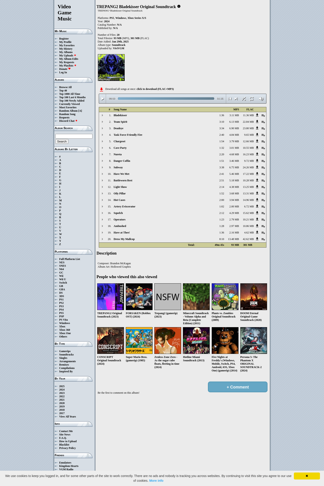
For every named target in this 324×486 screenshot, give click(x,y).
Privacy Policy (67, 448)
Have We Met (121, 173)
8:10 (221, 239)
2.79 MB (234, 219)
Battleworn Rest (123, 180)
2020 (62, 403)
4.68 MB (234, 154)
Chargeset (119, 141)
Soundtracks (66, 354)
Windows (64, 323)
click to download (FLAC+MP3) (155, 89)
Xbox (62, 326)
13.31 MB (248, 193)
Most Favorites (67, 107)
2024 (62, 389)
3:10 (221, 121)
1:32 (221, 147)
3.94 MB (234, 200)
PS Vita (63, 319)
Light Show (120, 187)
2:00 (221, 200)
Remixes (64, 364)
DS (61, 292)
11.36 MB (248, 115)
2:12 (221, 213)
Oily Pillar (120, 193)
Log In (63, 72)
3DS (61, 296)
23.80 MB (248, 128)
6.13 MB (234, 121)
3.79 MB (234, 141)
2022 (62, 396)
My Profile (65, 42)
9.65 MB (249, 134)
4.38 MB (234, 187)
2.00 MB (234, 206)
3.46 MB (234, 160)
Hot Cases (119, 200)
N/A (115, 28)
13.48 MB (233, 239)
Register (64, 38)
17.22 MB (248, 173)
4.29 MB (234, 213)
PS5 (61, 313)
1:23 (221, 219)
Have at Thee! (122, 232)
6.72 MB (249, 206)
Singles (63, 358)
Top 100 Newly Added (71, 100)
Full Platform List (69, 259)
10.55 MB (248, 147)
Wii (61, 275)
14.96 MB (248, 200)
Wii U (62, 279)
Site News (64, 434)
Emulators (65, 462)
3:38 (221, 167)
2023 (62, 393)
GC (61, 272)
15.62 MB (248, 213)
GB (61, 286)
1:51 (221, 160)
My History (65, 48)
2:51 (221, 180)
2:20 (221, 154)
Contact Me (66, 431)
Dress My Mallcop (124, 239)
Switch (63, 282)
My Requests (66, 62)
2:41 (221, 173)
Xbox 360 (64, 329)
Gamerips (65, 351)
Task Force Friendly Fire (128, 134)
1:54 (221, 141)
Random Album (68, 110)
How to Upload (67, 441)
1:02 (221, 206)
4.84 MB (234, 134)
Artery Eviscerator (124, 206)
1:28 (221, 226)
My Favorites (66, 45)
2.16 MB (234, 232)
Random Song (67, 114)
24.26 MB (248, 167)
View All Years (67, 416)
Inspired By (66, 371)
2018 (62, 409)
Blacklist (64, 444)
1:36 (221, 115)
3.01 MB (234, 147)
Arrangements (67, 361)
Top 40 (63, 90)
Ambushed (120, 226)
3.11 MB (234, 115)
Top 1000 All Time (69, 93)
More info (156, 480)
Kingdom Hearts (69, 466)
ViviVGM (118, 48)
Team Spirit (120, 121)
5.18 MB (234, 180)
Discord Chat (68, 120)
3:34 (221, 128)
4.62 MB (249, 232)
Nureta (118, 154)
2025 (62, 386)
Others (63, 336)
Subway (118, 167)
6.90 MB (234, 128)
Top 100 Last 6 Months (72, 97)
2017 (62, 413)
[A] (80, 110)
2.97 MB (234, 226)
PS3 (61, 306)
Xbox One (65, 333)
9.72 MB (249, 160)
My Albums (66, 52)
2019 (62, 406)
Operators (120, 219)
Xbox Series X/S (137, 18)
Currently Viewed (69, 104)
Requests (64, 117)
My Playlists (67, 65)
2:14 (221, 187)
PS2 (61, 302)
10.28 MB (248, 180)
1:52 (221, 193)
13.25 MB (248, 187)
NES (61, 262)
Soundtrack (118, 45)
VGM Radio (66, 469)
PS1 (61, 299)
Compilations (67, 368)
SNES (62, 265)
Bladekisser (120, 115)
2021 (62, 399)
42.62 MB (248, 239)
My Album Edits (68, 58)
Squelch (118, 213)
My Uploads (67, 55)
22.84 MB (248, 121)
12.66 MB (248, 141)
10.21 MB (248, 219)
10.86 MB (248, 226)
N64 (61, 269)
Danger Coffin (122, 160)
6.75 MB (234, 167)
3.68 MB (234, 193)
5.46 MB (234, 173)
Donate (65, 69)
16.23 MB (248, 154)
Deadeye (118, 128)
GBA (62, 289)
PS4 (61, 309)
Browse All (65, 87)
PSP (61, 316)
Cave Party (120, 147)
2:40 (221, 134)
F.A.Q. (63, 437)
